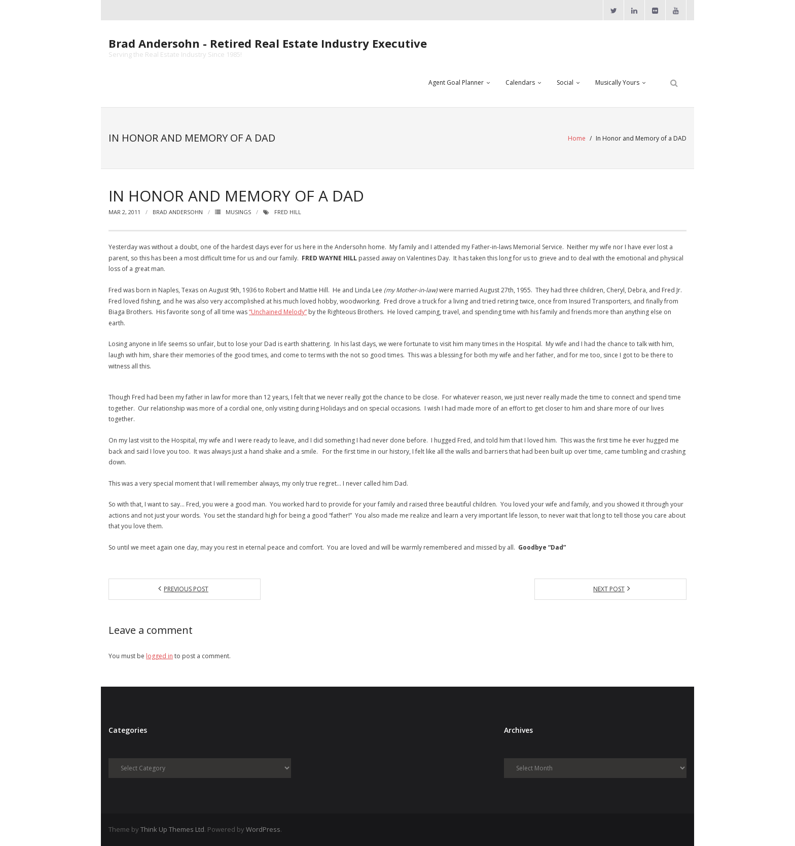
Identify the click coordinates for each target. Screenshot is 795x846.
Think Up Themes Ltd (172, 829)
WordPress (263, 829)
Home (577, 138)
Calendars (520, 82)
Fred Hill (287, 212)
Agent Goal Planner (456, 82)
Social (565, 82)
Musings (238, 212)
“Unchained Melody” (278, 312)
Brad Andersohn (178, 212)
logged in (159, 656)
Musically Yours (617, 82)
